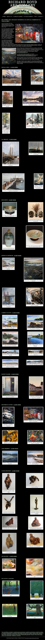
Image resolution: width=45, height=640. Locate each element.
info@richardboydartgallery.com (22, 51)
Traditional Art (14, 635)
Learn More (14, 67)
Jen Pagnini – (5, 556)
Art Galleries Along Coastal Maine (19, 632)
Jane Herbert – (6, 448)
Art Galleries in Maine (39, 632)
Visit (35, 16)
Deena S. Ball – (6, 67)
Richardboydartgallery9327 (26, 634)
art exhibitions (6, 632)
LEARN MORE (11, 578)
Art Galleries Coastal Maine (30, 632)
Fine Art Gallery (29, 633)
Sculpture (32, 634)
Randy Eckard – (6, 374)
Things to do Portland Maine (6, 635)
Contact (40, 16)
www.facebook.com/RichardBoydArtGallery (24, 54)
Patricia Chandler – (8, 255)
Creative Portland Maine (7, 633)
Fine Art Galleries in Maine (22, 633)
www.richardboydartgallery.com (22, 52)
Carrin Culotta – (7, 312)
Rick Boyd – (5, 200)
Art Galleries (11, 632)
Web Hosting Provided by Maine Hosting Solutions (32, 638)
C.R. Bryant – (5, 139)
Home (4, 16)
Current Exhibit (18, 16)
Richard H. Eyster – (8, 404)
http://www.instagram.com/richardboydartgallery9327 (27, 55)
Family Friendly (14, 633)
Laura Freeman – (7, 470)
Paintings (34, 633)
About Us (9, 16)
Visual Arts (19, 635)
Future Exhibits (28, 16)
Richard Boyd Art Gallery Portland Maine (14, 634)
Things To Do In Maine (38, 634)
